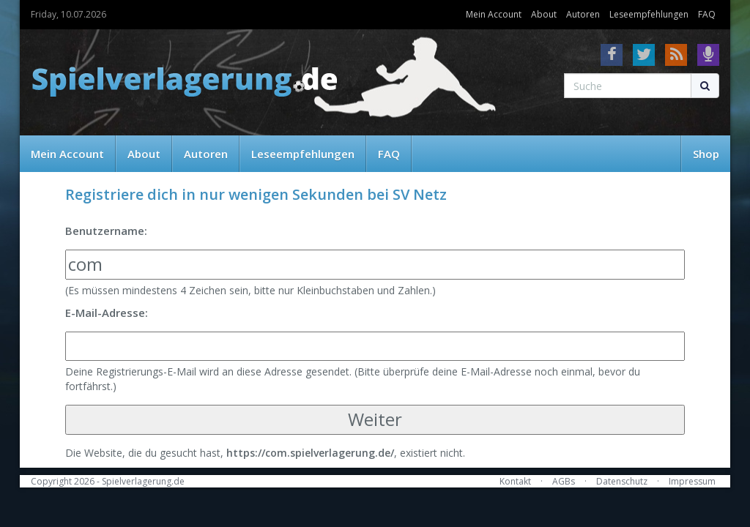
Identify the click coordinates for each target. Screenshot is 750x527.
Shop (706, 153)
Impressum (692, 481)
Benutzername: (106, 230)
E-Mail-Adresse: (106, 312)
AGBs (563, 481)
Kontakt (515, 481)
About (544, 14)
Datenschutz (621, 481)
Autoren (583, 14)
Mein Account (493, 14)
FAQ (707, 14)
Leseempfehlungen (648, 14)
